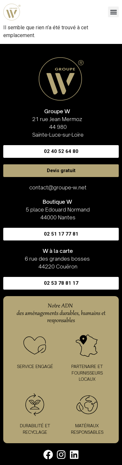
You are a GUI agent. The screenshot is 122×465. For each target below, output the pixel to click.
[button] (113, 12)
